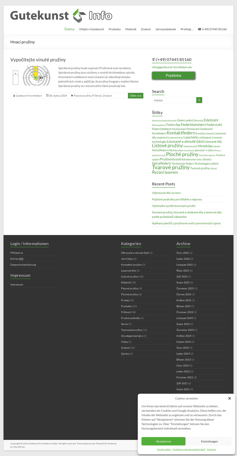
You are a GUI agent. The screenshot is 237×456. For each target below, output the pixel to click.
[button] (229, 398)
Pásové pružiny (82, 95)
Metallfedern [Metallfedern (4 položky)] (160, 150)
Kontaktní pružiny (131, 264)
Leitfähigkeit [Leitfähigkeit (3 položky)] (205, 137)
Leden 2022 (183, 371)
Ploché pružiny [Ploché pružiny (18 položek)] (182, 154)
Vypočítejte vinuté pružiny (38, 59)
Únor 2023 (182, 365)
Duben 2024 (183, 341)
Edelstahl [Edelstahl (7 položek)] (211, 120)
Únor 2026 (182, 252)
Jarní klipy (127, 258)
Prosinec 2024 (184, 312)
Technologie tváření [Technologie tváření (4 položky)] (206, 163)
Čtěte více (135, 95)
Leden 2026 (183, 258)
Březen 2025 (183, 306)
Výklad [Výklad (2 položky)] (213, 168)
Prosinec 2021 (184, 377)
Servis (124, 324)
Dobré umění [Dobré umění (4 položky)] (185, 120)
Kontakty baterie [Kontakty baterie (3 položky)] (205, 133)
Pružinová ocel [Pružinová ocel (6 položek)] (170, 159)
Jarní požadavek (165, 29)
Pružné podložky (130, 318)
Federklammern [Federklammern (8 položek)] (193, 124)
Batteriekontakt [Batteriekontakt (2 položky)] (169, 120)
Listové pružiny (129, 276)
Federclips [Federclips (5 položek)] (173, 125)
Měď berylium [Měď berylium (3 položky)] (176, 150)
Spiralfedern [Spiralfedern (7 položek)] (161, 163)
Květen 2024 (183, 335)
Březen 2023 (183, 359)
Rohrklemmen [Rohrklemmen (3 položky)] (189, 159)
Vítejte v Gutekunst (91, 29)
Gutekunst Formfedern (29, 95)
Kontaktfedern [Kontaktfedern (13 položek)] (181, 132)
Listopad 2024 (184, 318)
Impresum (211, 449)
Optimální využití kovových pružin (174, 205)
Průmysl (97, 95)
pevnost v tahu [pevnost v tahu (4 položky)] (204, 150)
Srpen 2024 (183, 324)
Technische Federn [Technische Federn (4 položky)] (183, 163)
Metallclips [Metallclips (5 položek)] (205, 146)
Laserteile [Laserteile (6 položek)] (190, 137)
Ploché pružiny (129, 294)
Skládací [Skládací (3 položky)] (207, 159)
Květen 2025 (183, 300)
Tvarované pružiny (131, 329)
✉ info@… (187, 29)
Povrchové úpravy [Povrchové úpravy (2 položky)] (207, 155)
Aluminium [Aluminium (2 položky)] (157, 120)
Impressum (16, 284)
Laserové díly (128, 270)
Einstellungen (209, 441)
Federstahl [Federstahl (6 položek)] (214, 125)
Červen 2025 (183, 294)
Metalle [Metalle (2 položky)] (216, 146)
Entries (16, 258)
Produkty (115, 29)
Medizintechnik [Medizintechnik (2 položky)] (190, 146)
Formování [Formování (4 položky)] (192, 128)
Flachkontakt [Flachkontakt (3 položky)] (179, 129)
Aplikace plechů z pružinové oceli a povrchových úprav (186, 223)
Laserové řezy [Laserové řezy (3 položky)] (175, 137)
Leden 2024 (183, 353)
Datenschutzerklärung (23, 264)
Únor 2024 (182, 347)
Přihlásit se (16, 252)
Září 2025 (182, 276)
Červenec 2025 (185, 288)
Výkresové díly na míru (166, 192)
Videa (124, 341)
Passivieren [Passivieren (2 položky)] (189, 150)
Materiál (130, 29)
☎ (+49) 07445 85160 (212, 29)
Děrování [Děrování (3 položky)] (198, 120)
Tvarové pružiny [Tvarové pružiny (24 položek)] (171, 167)
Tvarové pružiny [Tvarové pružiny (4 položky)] (200, 168)
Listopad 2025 (184, 264)
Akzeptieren (163, 441)
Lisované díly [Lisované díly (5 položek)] (213, 141)
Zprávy (125, 353)
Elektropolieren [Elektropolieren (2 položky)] (159, 125)
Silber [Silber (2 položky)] (199, 159)
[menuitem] (69, 29)
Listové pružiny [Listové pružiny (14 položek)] (167, 145)
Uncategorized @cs (132, 335)
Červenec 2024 (185, 329)
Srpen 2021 (183, 389)
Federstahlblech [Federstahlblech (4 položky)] (161, 128)
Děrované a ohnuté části (135, 252)
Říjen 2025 (182, 270)
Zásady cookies (164, 449)
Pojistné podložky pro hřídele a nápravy (177, 199)
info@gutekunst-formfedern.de (172, 67)
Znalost (146, 29)
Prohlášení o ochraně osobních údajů (189, 449)
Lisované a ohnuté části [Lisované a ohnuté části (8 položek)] (185, 141)
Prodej (125, 300)
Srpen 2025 (183, 282)
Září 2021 (182, 383)
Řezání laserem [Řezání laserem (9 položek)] (165, 172)
